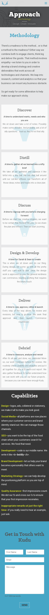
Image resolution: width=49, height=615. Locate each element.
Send (25, 605)
